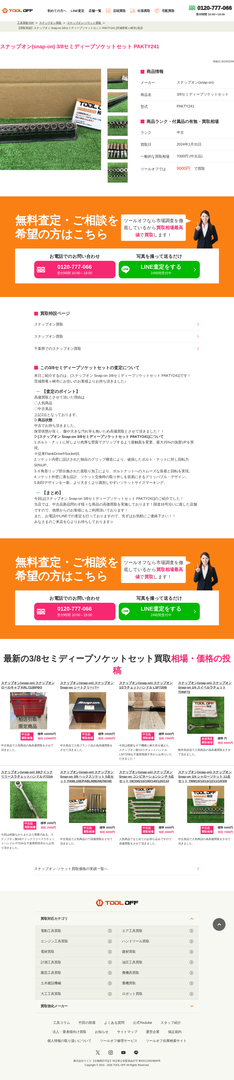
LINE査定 (77, 11)
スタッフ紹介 (171, 1022)
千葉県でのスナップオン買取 (57, 349)
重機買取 (157, 983)
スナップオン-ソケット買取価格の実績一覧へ (71, 869)
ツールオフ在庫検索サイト (166, 1041)
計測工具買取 (76, 962)
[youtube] (123, 1052)
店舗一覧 (95, 11)
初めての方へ (56, 11)
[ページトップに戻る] (219, 924)
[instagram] (111, 1052)
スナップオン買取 (48, 324)
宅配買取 (164, 10)
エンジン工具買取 (76, 941)
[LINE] (136, 1052)
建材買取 (157, 952)
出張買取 (140, 10)
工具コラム (61, 1022)
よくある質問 (114, 1022)
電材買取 (76, 952)
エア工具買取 (157, 931)
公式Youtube (142, 1022)
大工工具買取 (76, 994)
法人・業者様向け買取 (69, 1032)
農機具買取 (157, 973)
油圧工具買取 (157, 962)
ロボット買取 (157, 994)
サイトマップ (127, 1032)
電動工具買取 (76, 931)
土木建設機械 (76, 983)
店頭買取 (116, 10)
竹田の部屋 (87, 1022)
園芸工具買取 (76, 973)
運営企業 (152, 1032)
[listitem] (117, 79)
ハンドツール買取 (157, 941)
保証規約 (175, 1032)
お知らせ (102, 1032)
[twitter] (98, 1052)
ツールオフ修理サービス (118, 1041)
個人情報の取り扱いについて (69, 1041)
